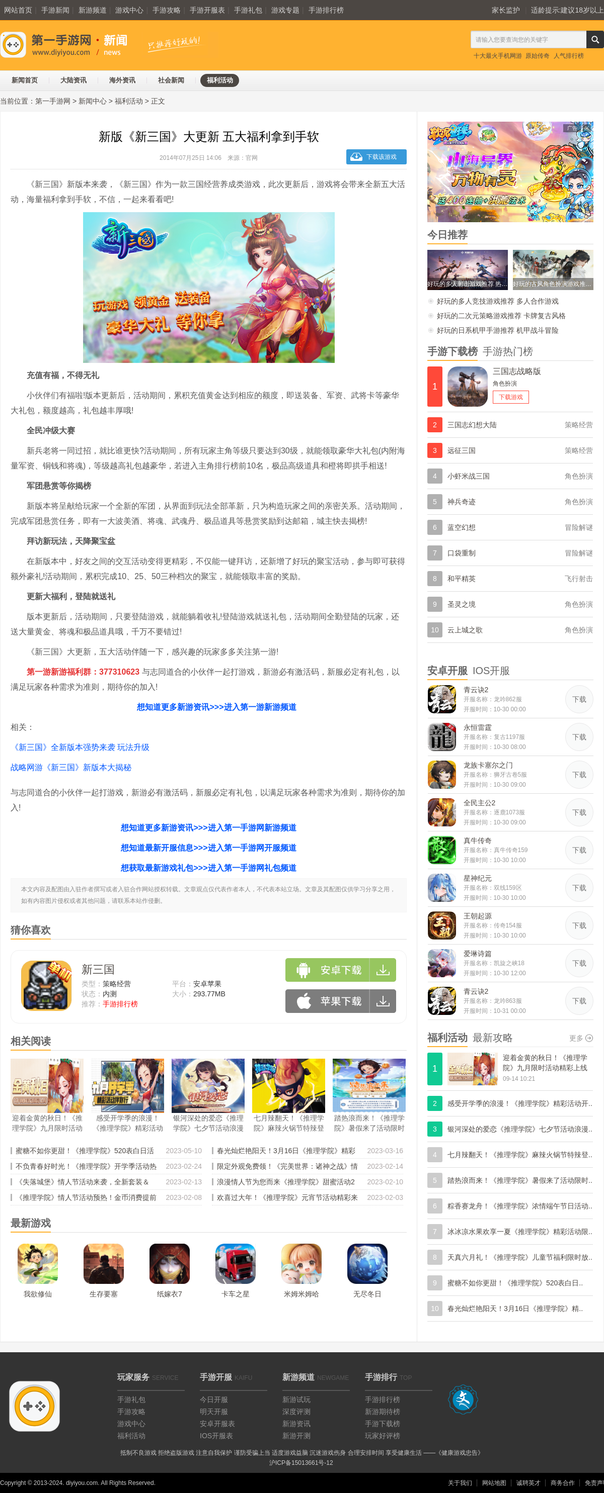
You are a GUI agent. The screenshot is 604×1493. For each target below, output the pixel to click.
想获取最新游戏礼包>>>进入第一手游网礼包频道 (208, 868)
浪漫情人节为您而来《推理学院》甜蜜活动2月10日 (286, 1183)
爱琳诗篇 (478, 954)
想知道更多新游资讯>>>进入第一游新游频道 (216, 707)
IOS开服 (491, 670)
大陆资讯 (73, 80)
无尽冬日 (367, 1294)
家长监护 (506, 10)
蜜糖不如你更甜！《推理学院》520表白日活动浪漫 (85, 1152)
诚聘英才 (528, 1482)
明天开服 (214, 1411)
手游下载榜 (452, 351)
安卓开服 (447, 670)
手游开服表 (207, 10)
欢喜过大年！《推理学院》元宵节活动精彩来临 (287, 1199)
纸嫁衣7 (169, 1294)
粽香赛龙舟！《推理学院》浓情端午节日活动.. (519, 1206)
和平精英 (461, 579)
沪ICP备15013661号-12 (301, 1462)
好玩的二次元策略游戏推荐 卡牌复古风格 (501, 316)
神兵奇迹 (461, 502)
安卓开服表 (217, 1423)
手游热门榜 (508, 351)
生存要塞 (104, 1294)
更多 (576, 1038)
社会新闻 (171, 80)
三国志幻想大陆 (472, 425)
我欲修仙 (38, 1294)
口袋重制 (461, 553)
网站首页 (18, 10)
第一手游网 (52, 101)
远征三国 (461, 450)
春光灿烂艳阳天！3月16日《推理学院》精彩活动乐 (286, 1152)
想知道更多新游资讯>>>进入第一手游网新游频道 (208, 827)
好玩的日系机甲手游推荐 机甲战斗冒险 (498, 330)
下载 (579, 699)
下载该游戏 (381, 156)
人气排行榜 (569, 55)
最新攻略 (493, 1037)
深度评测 (296, 1411)
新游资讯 (296, 1423)
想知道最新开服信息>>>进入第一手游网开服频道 (208, 848)
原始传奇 (537, 55)
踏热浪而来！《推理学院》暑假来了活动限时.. (519, 1180)
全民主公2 (480, 803)
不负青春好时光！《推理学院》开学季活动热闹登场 (86, 1168)
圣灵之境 (461, 604)
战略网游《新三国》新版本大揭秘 (71, 767)
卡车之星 (235, 1294)
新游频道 (93, 10)
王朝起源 (478, 916)
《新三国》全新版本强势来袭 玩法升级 (80, 747)
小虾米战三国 (468, 476)
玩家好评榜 (382, 1435)
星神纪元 (478, 878)
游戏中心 (129, 10)
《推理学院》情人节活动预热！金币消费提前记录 (86, 1199)
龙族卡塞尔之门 (488, 765)
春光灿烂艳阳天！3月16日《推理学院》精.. (515, 1308)
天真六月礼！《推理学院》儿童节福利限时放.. (519, 1257)
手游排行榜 (326, 10)
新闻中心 (93, 101)
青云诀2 (476, 690)
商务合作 (563, 1482)
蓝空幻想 (461, 527)
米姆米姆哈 (301, 1294)
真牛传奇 (478, 840)
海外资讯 (122, 80)
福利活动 (220, 80)
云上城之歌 (465, 630)
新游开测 (296, 1435)
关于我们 (460, 1482)
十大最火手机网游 (498, 55)
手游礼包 (248, 10)
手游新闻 (55, 10)
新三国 (98, 969)
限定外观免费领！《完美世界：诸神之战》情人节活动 (287, 1168)
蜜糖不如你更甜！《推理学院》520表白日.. (515, 1283)
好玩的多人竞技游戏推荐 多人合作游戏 (498, 301)
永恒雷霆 (478, 727)
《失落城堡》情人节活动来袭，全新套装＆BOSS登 (82, 1183)
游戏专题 (285, 10)
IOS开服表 (216, 1435)
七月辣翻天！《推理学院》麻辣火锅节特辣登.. (519, 1155)
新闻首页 (25, 80)
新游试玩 (296, 1399)
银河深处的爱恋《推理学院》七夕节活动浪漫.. (519, 1129)
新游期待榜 (382, 1411)
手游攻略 (167, 10)
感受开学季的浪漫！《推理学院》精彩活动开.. (519, 1103)
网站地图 (494, 1482)
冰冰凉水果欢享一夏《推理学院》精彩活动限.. (519, 1232)
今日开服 (214, 1399)
